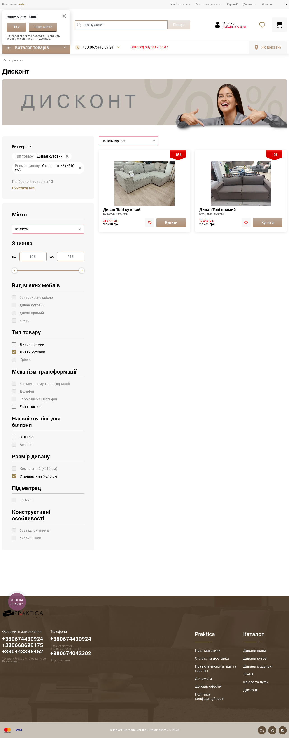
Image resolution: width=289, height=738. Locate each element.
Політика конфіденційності (209, 696)
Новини (267, 4)
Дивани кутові (255, 658)
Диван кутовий (32, 352)
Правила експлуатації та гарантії (215, 668)
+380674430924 (70, 639)
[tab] (239, 204)
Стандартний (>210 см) (39, 476)
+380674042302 (70, 653)
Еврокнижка (30, 407)
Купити (171, 222)
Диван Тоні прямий (217, 209)
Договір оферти (208, 686)
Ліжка (248, 674)
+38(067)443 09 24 (98, 47)
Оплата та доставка (208, 4)
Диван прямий (32, 344)
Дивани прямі (255, 650)
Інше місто (42, 27)
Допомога (249, 4)
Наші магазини (180, 4)
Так (16, 27)
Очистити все (23, 188)
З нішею (26, 437)
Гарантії (232, 4)
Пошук (179, 25)
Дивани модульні (258, 666)
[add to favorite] (149, 222)
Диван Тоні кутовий (121, 209)
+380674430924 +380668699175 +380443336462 (22, 645)
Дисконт (250, 690)
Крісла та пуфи (255, 682)
